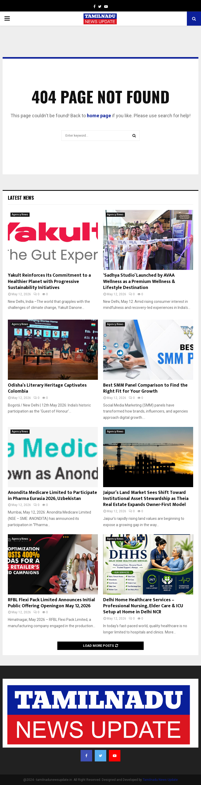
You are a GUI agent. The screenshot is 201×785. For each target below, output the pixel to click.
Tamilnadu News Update (160, 780)
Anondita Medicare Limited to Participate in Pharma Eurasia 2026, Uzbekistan (52, 496)
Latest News (21, 197)
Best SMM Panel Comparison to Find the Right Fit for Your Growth (145, 388)
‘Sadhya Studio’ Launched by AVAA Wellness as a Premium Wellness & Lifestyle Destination (139, 281)
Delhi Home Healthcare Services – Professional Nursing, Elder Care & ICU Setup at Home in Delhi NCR (143, 606)
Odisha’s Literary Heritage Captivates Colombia (47, 388)
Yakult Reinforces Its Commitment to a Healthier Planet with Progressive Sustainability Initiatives (49, 281)
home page (99, 115)
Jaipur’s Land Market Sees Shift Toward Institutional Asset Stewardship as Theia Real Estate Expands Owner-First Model (145, 499)
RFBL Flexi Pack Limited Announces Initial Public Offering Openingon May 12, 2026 (51, 603)
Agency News (20, 214)
